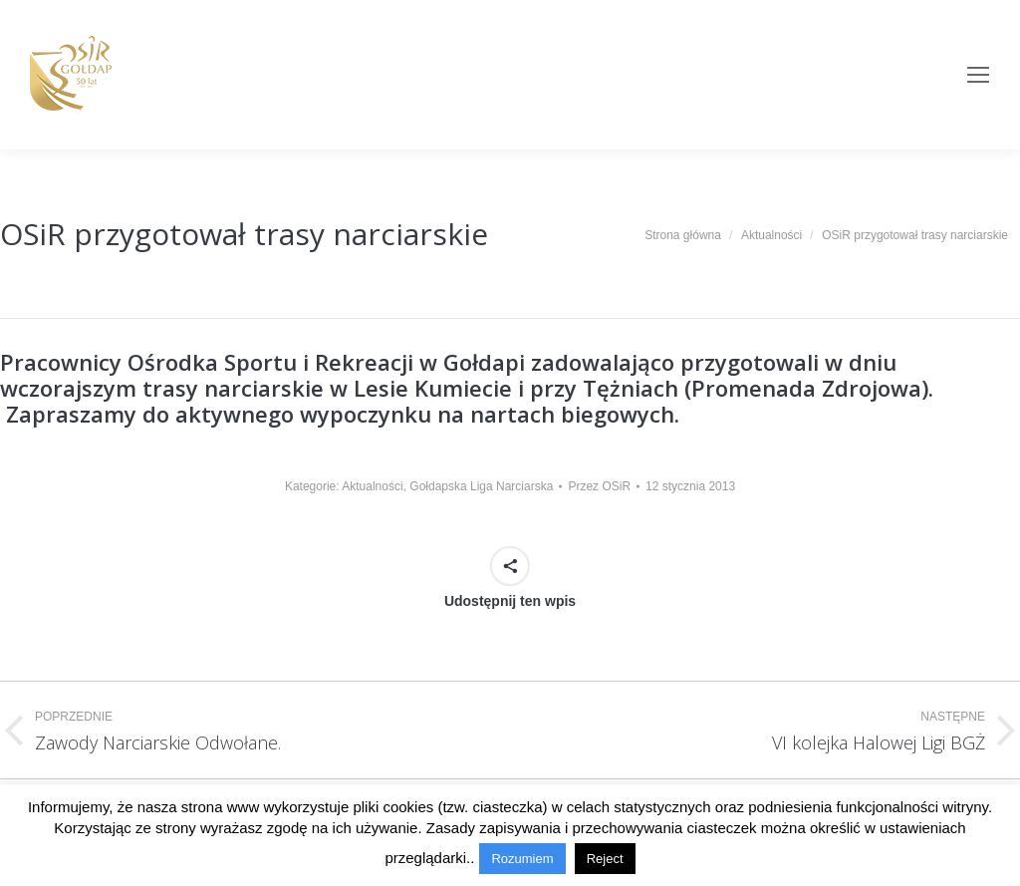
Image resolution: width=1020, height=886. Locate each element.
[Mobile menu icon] (978, 75)
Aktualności (372, 486)
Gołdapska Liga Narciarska (481, 486)
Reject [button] (605, 858)
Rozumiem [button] (522, 858)
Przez (599, 486)
